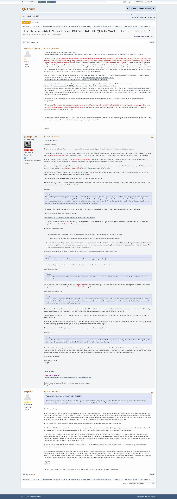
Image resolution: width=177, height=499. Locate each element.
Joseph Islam (32, 137)
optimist (29, 392)
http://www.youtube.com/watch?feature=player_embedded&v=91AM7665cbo (69, 217)
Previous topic (139, 36)
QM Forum (28, 9)
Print (152, 42)
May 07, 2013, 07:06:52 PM (51, 136)
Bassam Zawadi (33, 49)
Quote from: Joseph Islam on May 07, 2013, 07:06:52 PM (64, 396)
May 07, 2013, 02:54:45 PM (51, 48)
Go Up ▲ (153, 496)
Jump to (125, 483)
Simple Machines (36, 496)
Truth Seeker (66, 26)
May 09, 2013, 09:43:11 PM (51, 391)
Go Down (26, 42)
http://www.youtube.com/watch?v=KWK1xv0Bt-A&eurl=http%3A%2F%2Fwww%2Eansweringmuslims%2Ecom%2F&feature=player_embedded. (79, 79)
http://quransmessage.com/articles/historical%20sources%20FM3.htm (67, 377)
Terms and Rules (145, 496)
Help (138, 496)
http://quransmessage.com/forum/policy (143, 17)
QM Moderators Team (77, 26)
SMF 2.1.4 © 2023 (26, 496)
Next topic (150, 36)
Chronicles (87, 26)
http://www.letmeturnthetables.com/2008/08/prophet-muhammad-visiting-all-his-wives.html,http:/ (76, 86)
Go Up (25, 475)
